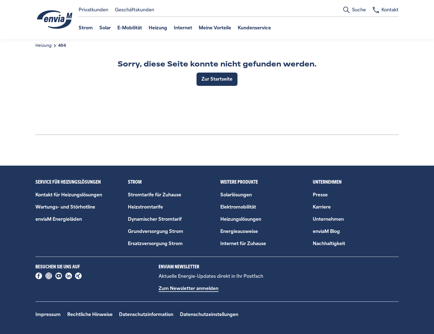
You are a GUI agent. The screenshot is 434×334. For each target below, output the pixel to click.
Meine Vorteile (215, 27)
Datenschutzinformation (146, 314)
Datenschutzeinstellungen (209, 314)
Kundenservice (254, 27)
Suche (354, 10)
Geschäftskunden (134, 9)
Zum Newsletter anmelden (188, 288)
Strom (86, 27)
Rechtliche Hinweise (90, 314)
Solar (105, 27)
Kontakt (386, 10)
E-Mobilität (129, 27)
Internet (183, 27)
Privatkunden (93, 9)
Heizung (158, 27)
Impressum (48, 314)
